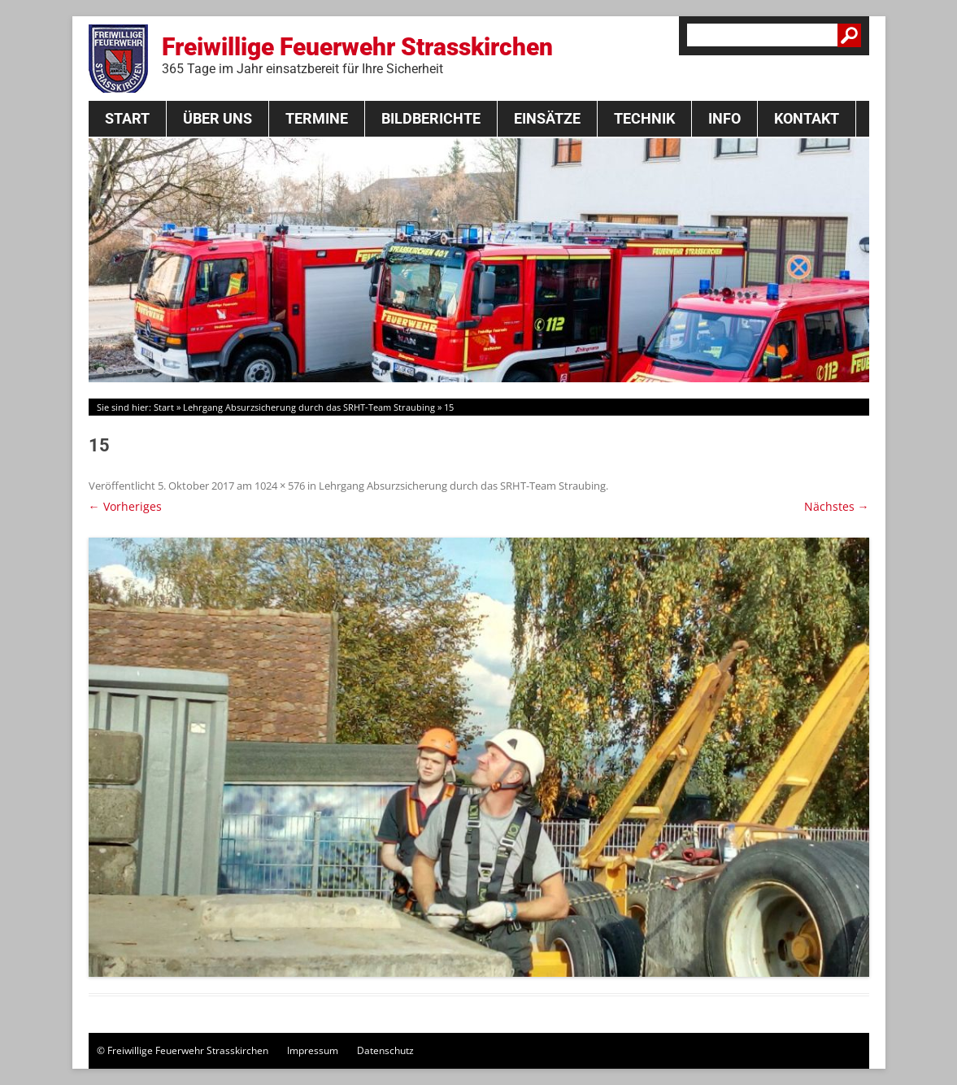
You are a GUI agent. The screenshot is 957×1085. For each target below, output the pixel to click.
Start (127, 118)
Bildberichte (431, 118)
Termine (316, 118)
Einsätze (547, 118)
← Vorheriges (125, 506)
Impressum (312, 1050)
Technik (644, 118)
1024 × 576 (279, 485)
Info (724, 118)
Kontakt (806, 118)
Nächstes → (836, 506)
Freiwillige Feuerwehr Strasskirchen (357, 54)
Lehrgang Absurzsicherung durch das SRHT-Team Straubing (309, 407)
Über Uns (217, 118)
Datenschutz (385, 1050)
